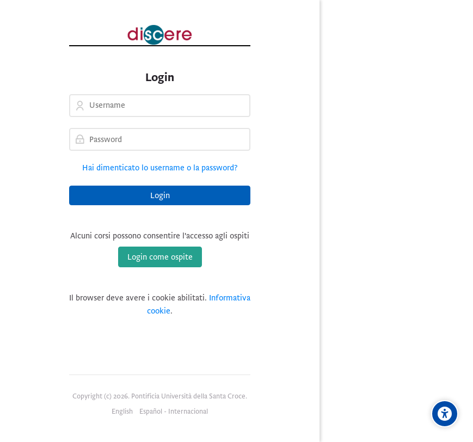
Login (160, 195)
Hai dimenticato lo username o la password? (160, 168)
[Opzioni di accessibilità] (444, 413)
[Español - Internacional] (173, 412)
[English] (122, 412)
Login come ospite (160, 257)
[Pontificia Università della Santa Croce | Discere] (159, 34)
